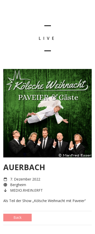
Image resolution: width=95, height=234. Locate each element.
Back (17, 217)
